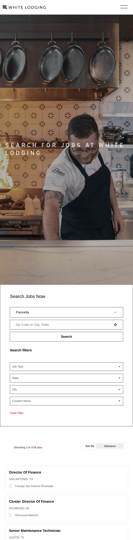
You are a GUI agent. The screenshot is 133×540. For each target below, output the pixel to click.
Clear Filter (16, 413)
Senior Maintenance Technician (34, 531)
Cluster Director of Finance (31, 501)
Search (66, 336)
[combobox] (62, 325)
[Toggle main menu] (124, 7)
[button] (115, 312)
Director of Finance (25, 472)
